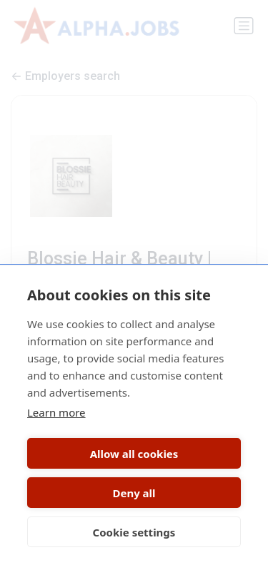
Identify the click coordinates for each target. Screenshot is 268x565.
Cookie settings (134, 532)
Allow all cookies (134, 454)
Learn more (56, 412)
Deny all (133, 493)
